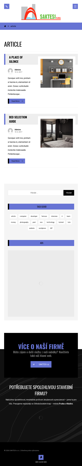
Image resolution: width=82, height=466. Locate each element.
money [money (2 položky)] (13, 222)
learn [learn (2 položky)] (68, 216)
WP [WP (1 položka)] (51, 228)
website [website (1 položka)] (32, 228)
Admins (18, 69)
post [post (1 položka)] (34, 222)
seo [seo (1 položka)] (41, 222)
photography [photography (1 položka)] (24, 222)
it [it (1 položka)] (62, 216)
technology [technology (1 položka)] (50, 222)
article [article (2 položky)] (13, 216)
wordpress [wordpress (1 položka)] (42, 228)
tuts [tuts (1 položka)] (69, 222)
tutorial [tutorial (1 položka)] (61, 222)
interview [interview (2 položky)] (54, 216)
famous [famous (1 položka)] (44, 216)
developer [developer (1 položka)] (34, 216)
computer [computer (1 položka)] (23, 216)
